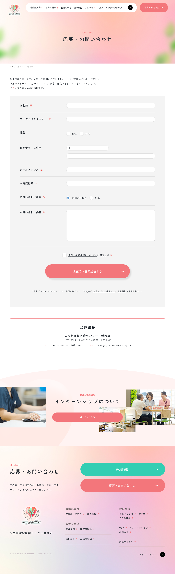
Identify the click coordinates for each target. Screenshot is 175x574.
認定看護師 (86, 528)
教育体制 (70, 528)
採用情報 (122, 469)
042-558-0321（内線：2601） (68, 345)
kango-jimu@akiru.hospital (115, 345)
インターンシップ (114, 7)
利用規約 (122, 291)
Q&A (101, 7)
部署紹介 (91, 513)
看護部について (74, 513)
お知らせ (123, 532)
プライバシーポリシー (104, 291)
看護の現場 (66, 7)
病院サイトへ (126, 541)
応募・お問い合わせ (154, 7)
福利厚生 (78, 7)
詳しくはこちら (87, 417)
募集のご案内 (126, 513)
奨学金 (142, 513)
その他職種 (125, 518)
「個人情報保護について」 (82, 255)
